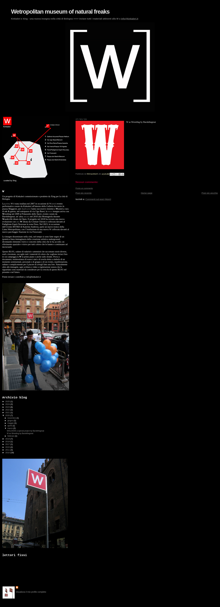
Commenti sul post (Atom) (98, 199)
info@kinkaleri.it (129, 19)
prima (7, 203)
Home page (146, 193)
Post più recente (84, 193)
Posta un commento (84, 188)
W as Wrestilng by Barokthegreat (20, 433)
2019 (7, 439)
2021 (7, 412)
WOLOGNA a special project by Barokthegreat (25, 431)
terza (50, 211)
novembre (11, 418)
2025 (7, 401)
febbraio (11, 436)
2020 (7, 415)
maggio (10, 423)
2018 (7, 441)
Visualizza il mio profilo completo (31, 592)
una (17, 221)
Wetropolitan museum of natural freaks (60, 11)
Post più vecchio (210, 193)
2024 (7, 404)
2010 (7, 452)
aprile (10, 426)
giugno (10, 421)
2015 (7, 447)
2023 (7, 407)
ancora (27, 216)
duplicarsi (26, 209)
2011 (7, 450)
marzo (10, 428)
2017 (7, 444)
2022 (7, 410)
